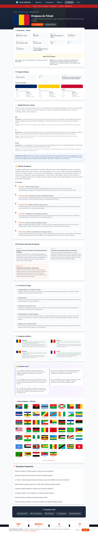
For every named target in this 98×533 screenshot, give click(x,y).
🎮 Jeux (78, 2)
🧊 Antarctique (68, 6)
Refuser (78, 529)
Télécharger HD (37, 24)
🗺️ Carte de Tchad (50, 24)
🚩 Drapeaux (69, 2)
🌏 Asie (40, 6)
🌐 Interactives (50, 2)
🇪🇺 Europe (34, 6)
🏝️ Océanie (60, 6)
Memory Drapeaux (75, 513)
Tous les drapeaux (36, 513)
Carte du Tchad (22, 513)
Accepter (85, 529)
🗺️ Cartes (39, 2)
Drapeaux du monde (23, 12)
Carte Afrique (49, 513)
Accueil (15, 12)
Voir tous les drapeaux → (49, 460)
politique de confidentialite (30, 530)
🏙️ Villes (60, 2)
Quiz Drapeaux (61, 513)
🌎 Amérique (53, 6)
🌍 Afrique (46, 6)
